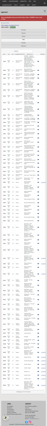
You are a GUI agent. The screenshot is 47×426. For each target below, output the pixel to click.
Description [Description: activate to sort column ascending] (29, 54)
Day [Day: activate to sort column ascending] (12, 54)
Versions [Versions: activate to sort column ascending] (42, 54)
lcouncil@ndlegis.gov (33, 418)
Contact (34, 5)
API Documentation (11, 412)
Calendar (22, 5)
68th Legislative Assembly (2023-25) (10, 25)
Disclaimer (9, 408)
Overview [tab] (23, 30)
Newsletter (23, 1)
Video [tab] (23, 39)
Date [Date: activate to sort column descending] (4, 54)
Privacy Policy (10, 409)
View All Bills (5, 23)
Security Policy (10, 411)
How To (16, 5)
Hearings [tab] (23, 42)
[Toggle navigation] (44, 10)
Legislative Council (13, 1)
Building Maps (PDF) (7, 5)
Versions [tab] (23, 33)
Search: (23, 51)
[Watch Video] (38, 61)
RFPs (30, 1)
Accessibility (10, 406)
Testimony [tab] (23, 46)
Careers (4, 1)
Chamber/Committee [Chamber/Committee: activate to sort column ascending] (19, 54)
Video (28, 5)
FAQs (34, 1)
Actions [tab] (23, 36)
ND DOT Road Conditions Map (14, 415)
